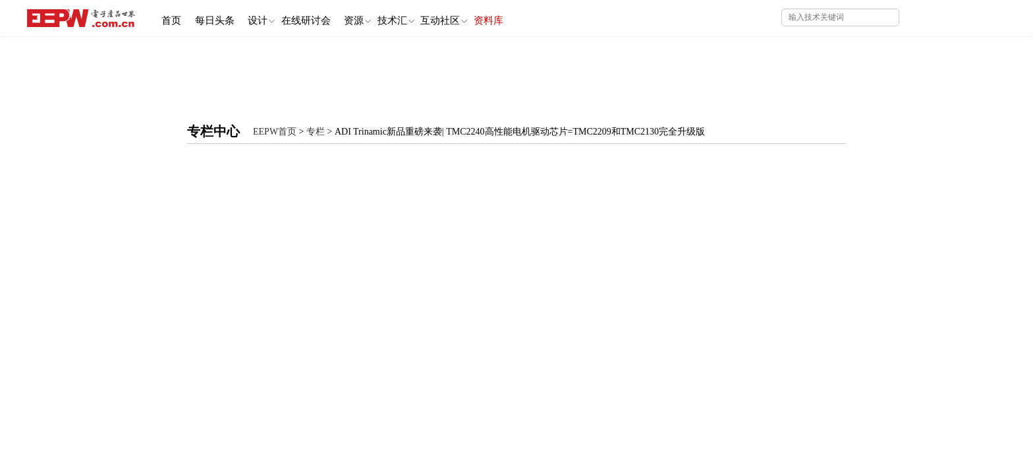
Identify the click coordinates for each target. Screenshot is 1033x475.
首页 (174, 17)
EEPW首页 (274, 132)
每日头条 (224, 17)
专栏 (315, 132)
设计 (277, 18)
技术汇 (430, 18)
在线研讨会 (327, 17)
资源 (385, 18)
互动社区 (484, 18)
